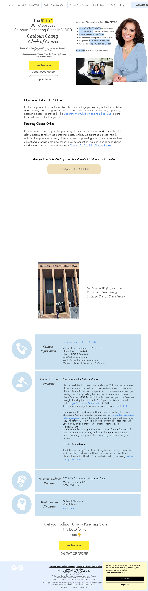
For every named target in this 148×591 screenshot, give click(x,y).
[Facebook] (14, 568)
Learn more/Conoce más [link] (115, 573)
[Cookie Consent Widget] (125, 576)
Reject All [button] (125, 585)
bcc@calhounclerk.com (75, 356)
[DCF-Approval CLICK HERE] (74, 169)
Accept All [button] (125, 579)
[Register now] (44, 65)
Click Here (68, 507)
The (43, 20)
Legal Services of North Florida (86, 403)
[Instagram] (20, 568)
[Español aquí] (44, 79)
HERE (124, 405)
